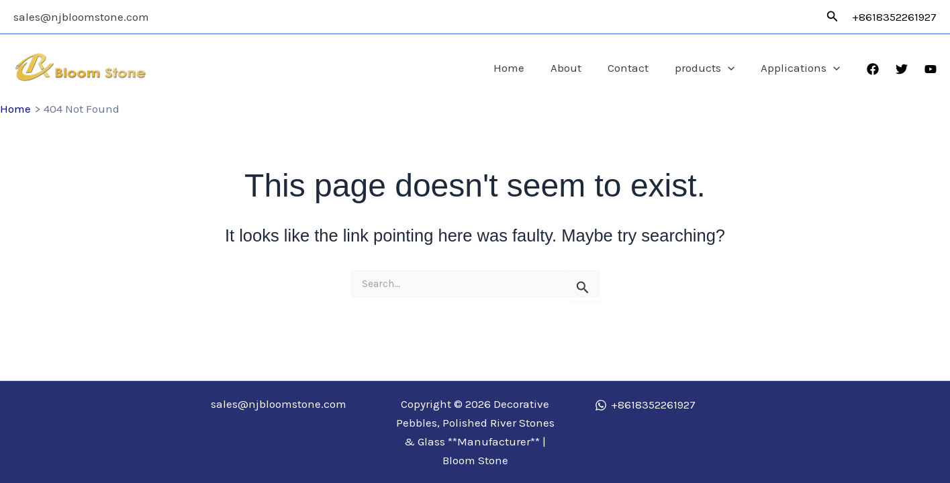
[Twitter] (902, 69)
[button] (832, 16)
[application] (733, 68)
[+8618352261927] (645, 405)
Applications (802, 68)
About (578, 67)
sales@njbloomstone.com (81, 16)
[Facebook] (873, 69)
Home (524, 67)
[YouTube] (930, 69)
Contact (636, 67)
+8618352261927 (894, 16)
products (710, 68)
